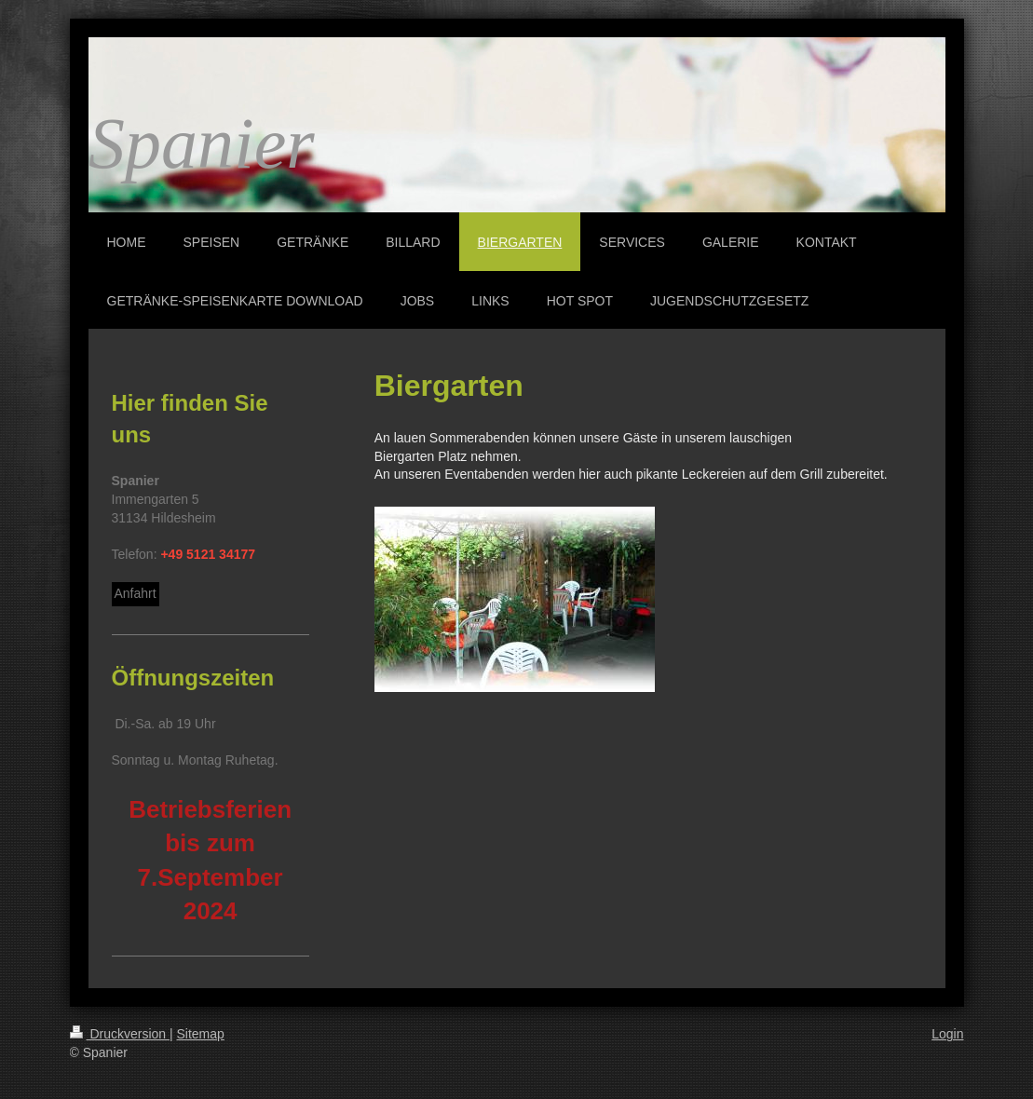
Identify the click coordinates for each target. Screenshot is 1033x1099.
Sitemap (200, 1033)
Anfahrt (135, 593)
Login (947, 1033)
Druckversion (120, 1033)
